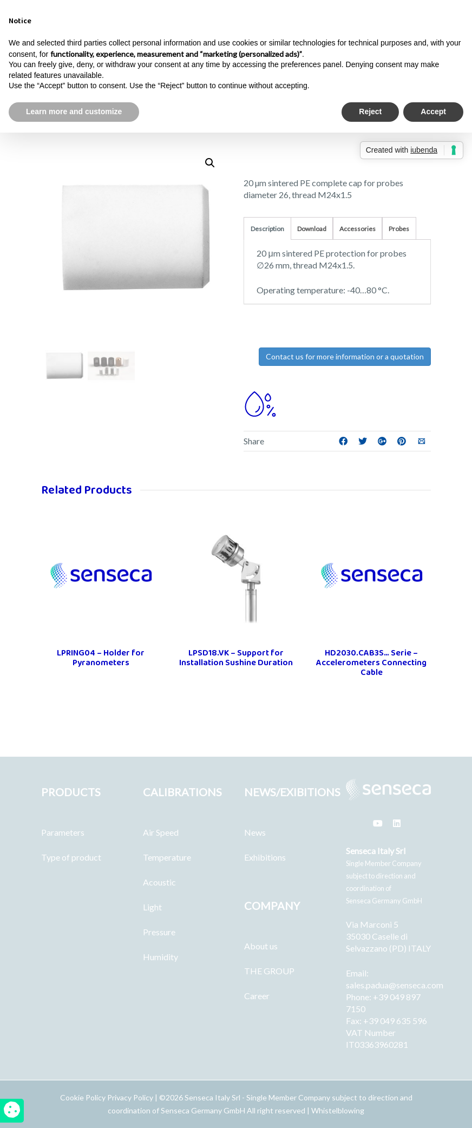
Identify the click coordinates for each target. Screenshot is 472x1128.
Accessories (357, 229)
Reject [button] (370, 111)
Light (152, 907)
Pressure (159, 932)
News (255, 832)
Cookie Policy (83, 1097)
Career (257, 996)
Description (267, 229)
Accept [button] (433, 111)
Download (311, 229)
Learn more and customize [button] (74, 111)
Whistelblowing (337, 1110)
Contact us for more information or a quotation (345, 356)
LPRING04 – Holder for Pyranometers (101, 658)
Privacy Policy (130, 1097)
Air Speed (161, 832)
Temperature (167, 857)
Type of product (71, 857)
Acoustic (159, 882)
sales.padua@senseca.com (394, 985)
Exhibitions (265, 857)
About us (261, 946)
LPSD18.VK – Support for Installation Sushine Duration (236, 658)
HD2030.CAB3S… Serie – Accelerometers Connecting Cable (371, 662)
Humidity (160, 957)
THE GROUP (269, 971)
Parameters (62, 832)
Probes (399, 229)
